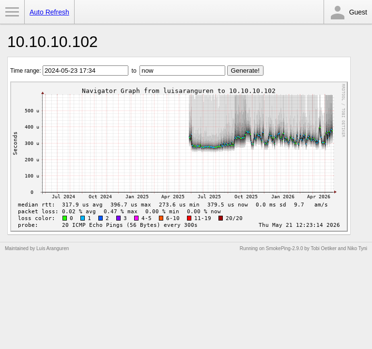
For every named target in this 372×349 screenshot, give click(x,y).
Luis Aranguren (52, 248)
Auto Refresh (49, 12)
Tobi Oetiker (323, 248)
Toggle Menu (12, 12)
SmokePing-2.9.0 (284, 248)
